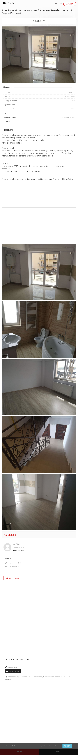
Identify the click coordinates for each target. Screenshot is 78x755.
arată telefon (12, 667)
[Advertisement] (39, 226)
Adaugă (69, 4)
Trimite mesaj (14, 566)
